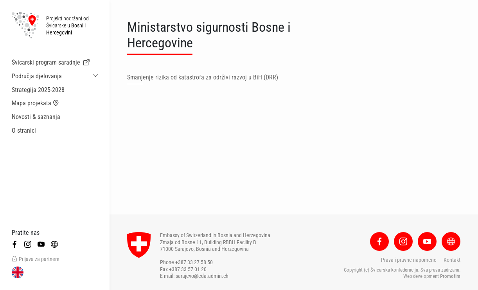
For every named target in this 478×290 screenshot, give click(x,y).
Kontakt (452, 260)
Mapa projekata (35, 103)
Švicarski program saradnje (51, 63)
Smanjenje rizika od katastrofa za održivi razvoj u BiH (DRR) (202, 77)
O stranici (24, 130)
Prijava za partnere (35, 259)
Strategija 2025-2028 (38, 90)
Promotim (450, 276)
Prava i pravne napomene (409, 260)
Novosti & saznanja (36, 117)
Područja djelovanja (37, 76)
